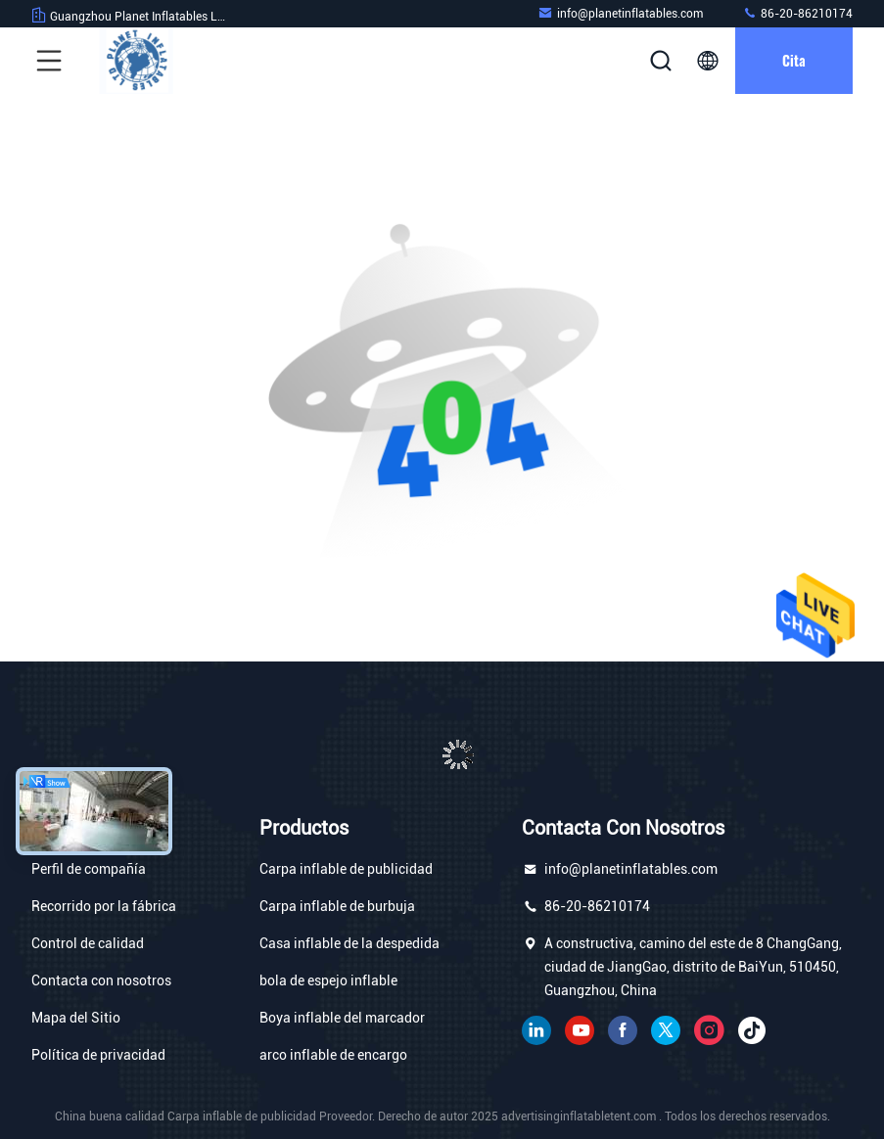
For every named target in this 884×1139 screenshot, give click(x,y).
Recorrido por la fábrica (103, 906)
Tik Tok (752, 1030)
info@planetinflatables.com (620, 13)
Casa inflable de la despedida (349, 943)
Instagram (708, 1030)
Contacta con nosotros (101, 980)
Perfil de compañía (88, 869)
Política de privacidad (98, 1055)
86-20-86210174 (797, 13)
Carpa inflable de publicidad (346, 869)
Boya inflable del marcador (342, 1017)
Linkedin (536, 1030)
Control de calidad (87, 943)
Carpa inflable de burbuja (337, 906)
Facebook (622, 1030)
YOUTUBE (579, 1030)
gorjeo (665, 1030)
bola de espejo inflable (328, 980)
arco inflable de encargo (333, 1055)
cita (794, 60)
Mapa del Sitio (75, 1017)
